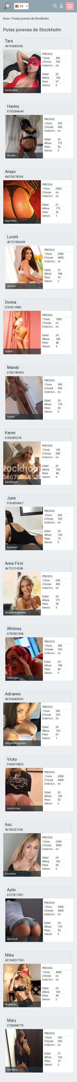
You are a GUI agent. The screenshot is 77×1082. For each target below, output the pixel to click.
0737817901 (15, 895)
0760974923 (15, 764)
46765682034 (14, 699)
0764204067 (15, 503)
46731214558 (14, 568)
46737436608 (16, 242)
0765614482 (13, 307)
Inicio (6, 18)
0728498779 (15, 1025)
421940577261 (15, 960)
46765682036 (14, 46)
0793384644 (15, 111)
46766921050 (14, 830)
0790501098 (15, 634)
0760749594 (15, 372)
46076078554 (14, 177)
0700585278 (13, 438)
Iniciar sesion (61, 6)
